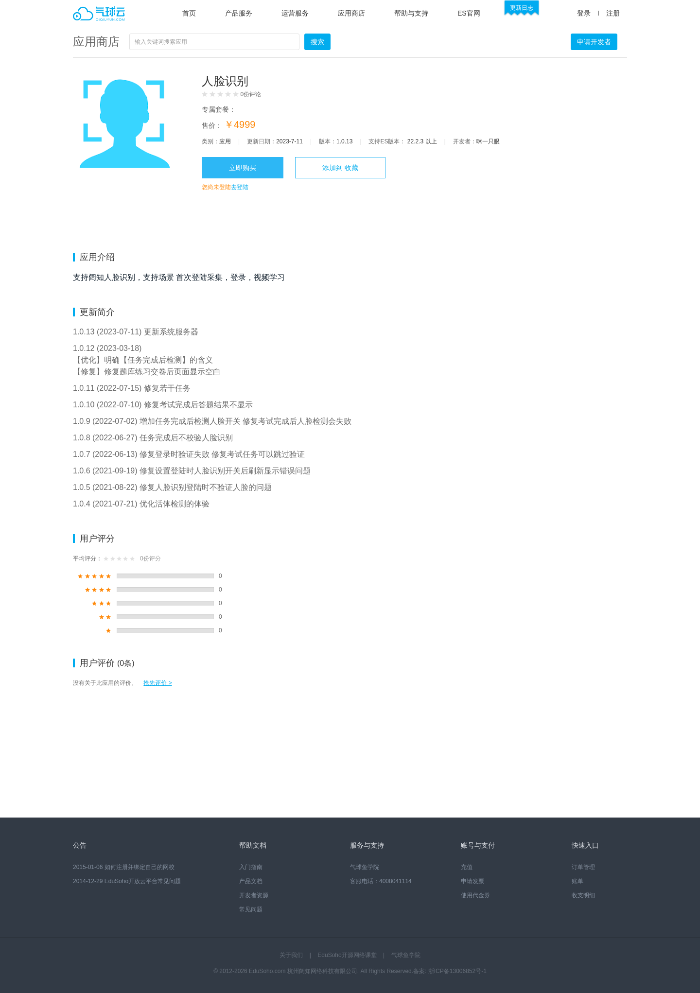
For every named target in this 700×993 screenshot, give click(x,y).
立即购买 (242, 168)
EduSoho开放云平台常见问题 (143, 881)
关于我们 (291, 955)
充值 (466, 867)
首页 (189, 13)
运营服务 (295, 13)
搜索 (317, 42)
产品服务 (238, 13)
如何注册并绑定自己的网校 (140, 867)
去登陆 (239, 187)
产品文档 (250, 881)
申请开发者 (594, 42)
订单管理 (583, 867)
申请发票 (472, 881)
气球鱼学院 (364, 867)
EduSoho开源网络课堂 (346, 955)
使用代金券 (475, 895)
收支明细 (583, 895)
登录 (584, 13)
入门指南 (250, 867)
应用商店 (351, 13)
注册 (613, 13)
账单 (577, 881)
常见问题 (250, 909)
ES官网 (468, 13)
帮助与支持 (411, 13)
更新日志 (521, 7)
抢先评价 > (157, 682)
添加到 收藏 (340, 168)
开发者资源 (253, 895)
